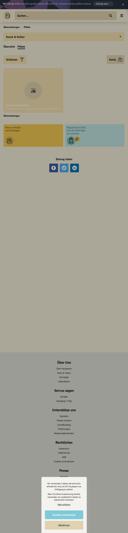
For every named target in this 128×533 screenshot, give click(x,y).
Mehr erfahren (64, 504)
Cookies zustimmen (64, 515)
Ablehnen (64, 525)
